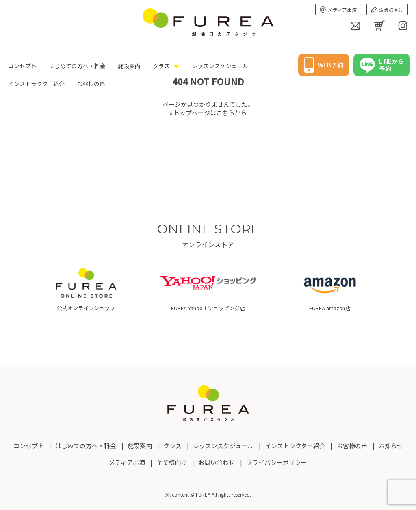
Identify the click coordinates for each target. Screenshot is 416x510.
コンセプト (22, 66)
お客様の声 (352, 445)
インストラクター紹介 (295, 445)
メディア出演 (338, 9)
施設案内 (129, 66)
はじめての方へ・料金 (77, 66)
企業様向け (387, 9)
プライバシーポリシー (276, 462)
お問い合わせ (216, 462)
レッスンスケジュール (220, 66)
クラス (161, 66)
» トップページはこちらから (208, 112)
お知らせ (391, 445)
